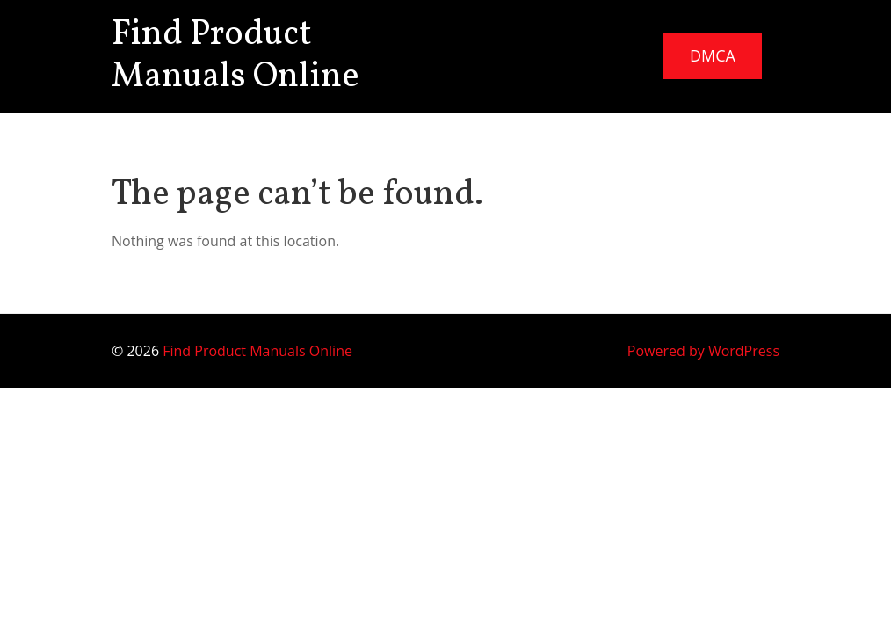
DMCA (712, 55)
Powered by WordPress (703, 350)
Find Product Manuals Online (235, 56)
